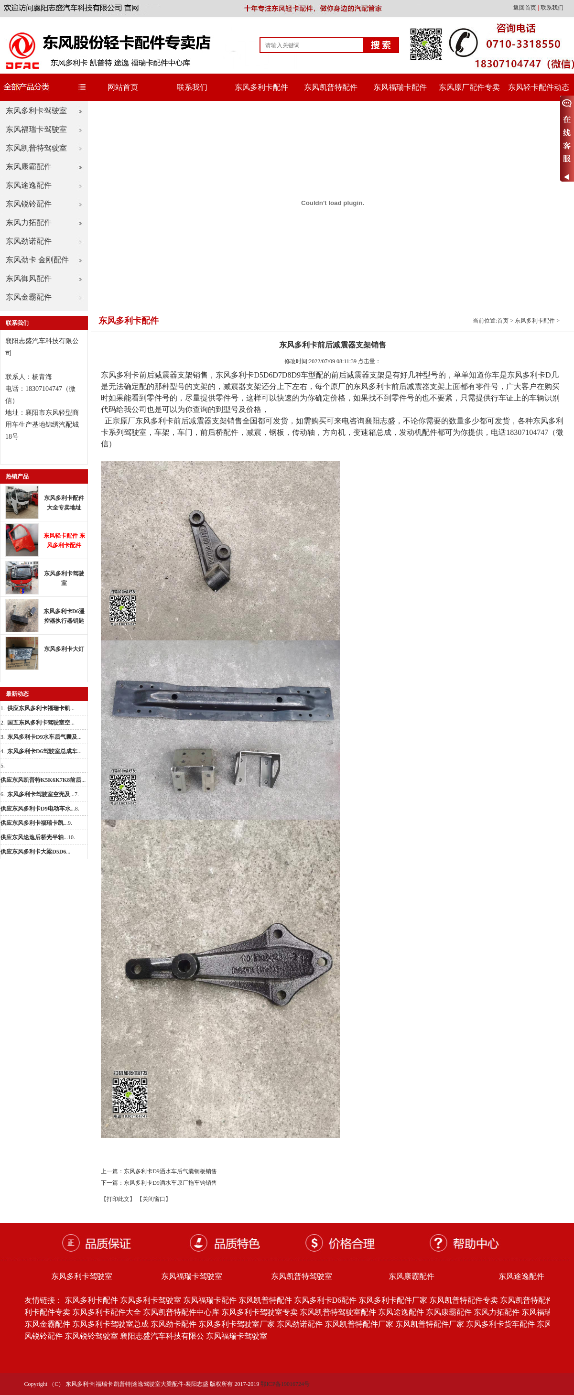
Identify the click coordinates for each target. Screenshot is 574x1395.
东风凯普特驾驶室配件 (338, 1312)
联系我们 (552, 7)
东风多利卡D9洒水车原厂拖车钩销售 (170, 1182)
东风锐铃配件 (29, 204)
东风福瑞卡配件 (400, 87)
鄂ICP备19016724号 (285, 1384)
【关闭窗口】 (154, 1199)
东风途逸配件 (29, 185)
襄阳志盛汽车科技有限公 (162, 1336)
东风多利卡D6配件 (325, 1300)
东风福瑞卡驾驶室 (36, 129)
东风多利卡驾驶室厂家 (236, 1324)
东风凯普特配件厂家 (359, 1324)
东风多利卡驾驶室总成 (110, 1324)
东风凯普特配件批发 (534, 1300)
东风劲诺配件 (29, 241)
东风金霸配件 (29, 297)
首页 (503, 320)
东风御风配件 (29, 278)
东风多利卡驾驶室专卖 (259, 1312)
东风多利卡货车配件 (500, 1324)
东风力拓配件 (29, 222)
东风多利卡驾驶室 (36, 111)
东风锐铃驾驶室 (91, 1336)
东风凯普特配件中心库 (181, 1312)
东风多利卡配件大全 (106, 1312)
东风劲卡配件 (173, 1324)
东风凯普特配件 (330, 87)
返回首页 (525, 7)
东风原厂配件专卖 (469, 87)
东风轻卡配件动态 (538, 87)
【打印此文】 (118, 1199)
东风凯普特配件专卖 (463, 1300)
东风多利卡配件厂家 (392, 1300)
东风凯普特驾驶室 (36, 148)
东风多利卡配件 (261, 87)
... (41, 708)
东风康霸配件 (29, 166)
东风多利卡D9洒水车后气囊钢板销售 (170, 1171)
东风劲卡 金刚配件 (37, 260)
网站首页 (123, 87)
